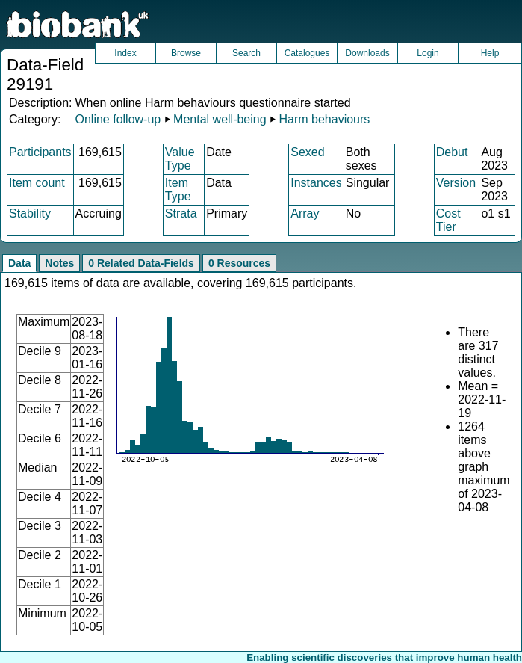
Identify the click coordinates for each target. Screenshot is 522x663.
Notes (59, 263)
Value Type (180, 159)
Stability (30, 213)
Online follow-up (118, 119)
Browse (186, 53)
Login (427, 53)
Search (246, 53)
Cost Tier (448, 220)
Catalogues (307, 53)
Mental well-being (220, 119)
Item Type (178, 189)
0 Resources (239, 263)
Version (456, 182)
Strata (181, 213)
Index (125, 53)
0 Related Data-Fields (141, 263)
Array (304, 213)
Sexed (307, 152)
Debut (452, 152)
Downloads (367, 53)
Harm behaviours (324, 119)
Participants (40, 152)
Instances (315, 182)
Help (490, 53)
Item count (37, 182)
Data (19, 263)
